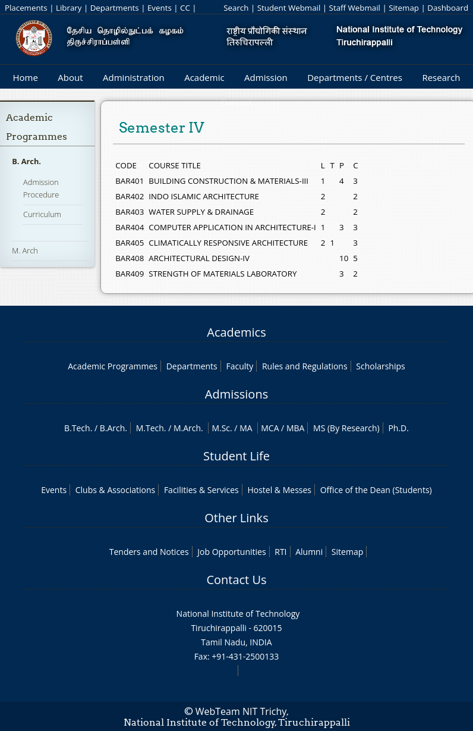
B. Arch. (26, 161)
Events (159, 7)
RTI (280, 551)
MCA (270, 428)
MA (245, 428)
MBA (295, 428)
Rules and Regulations (305, 366)
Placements (26, 7)
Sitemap (404, 7)
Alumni (309, 551)
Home (24, 77)
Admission (266, 77)
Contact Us (236, 580)
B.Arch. (113, 428)
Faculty (239, 366)
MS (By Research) (346, 428)
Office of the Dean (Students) (376, 489)
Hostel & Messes (279, 489)
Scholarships (380, 366)
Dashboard (447, 7)
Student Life (236, 456)
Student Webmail (289, 7)
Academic (204, 77)
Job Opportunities (231, 551)
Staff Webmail (354, 7)
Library (68, 7)
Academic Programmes (112, 366)
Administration (134, 77)
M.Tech (150, 428)
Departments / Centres (354, 77)
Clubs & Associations (115, 489)
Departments (114, 7)
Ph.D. (398, 428)
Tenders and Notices (149, 551)
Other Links (236, 518)
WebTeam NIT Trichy (241, 711)
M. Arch (25, 250)
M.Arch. (188, 428)
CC (185, 7)
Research (441, 77)
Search (235, 7)
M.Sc (221, 428)
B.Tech (77, 428)
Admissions (236, 394)
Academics (236, 332)
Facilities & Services (201, 489)
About (70, 77)
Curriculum (42, 214)
